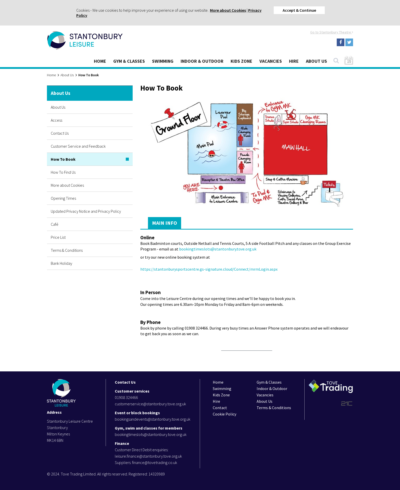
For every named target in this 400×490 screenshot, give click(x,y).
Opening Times (63, 198)
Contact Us (60, 133)
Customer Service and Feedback (78, 146)
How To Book (63, 159)
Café (54, 224)
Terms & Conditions (67, 250)
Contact (220, 407)
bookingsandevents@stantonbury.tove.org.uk (152, 419)
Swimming (162, 61)
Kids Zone (241, 61)
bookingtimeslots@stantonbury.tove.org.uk (217, 249)
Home (100, 61)
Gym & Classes (129, 61)
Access (56, 120)
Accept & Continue (299, 10)
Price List (58, 237)
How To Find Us (63, 172)
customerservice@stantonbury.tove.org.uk (150, 403)
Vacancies (270, 61)
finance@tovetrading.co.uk (154, 462)
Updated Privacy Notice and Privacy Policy (86, 211)
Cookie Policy (224, 414)
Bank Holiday (61, 263)
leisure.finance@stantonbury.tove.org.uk (148, 456)
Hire (294, 61)
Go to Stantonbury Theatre (331, 32)
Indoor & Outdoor (202, 61)
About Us (316, 61)
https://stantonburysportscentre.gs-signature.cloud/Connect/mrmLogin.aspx (209, 269)
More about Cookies (228, 10)
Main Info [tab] (164, 223)
